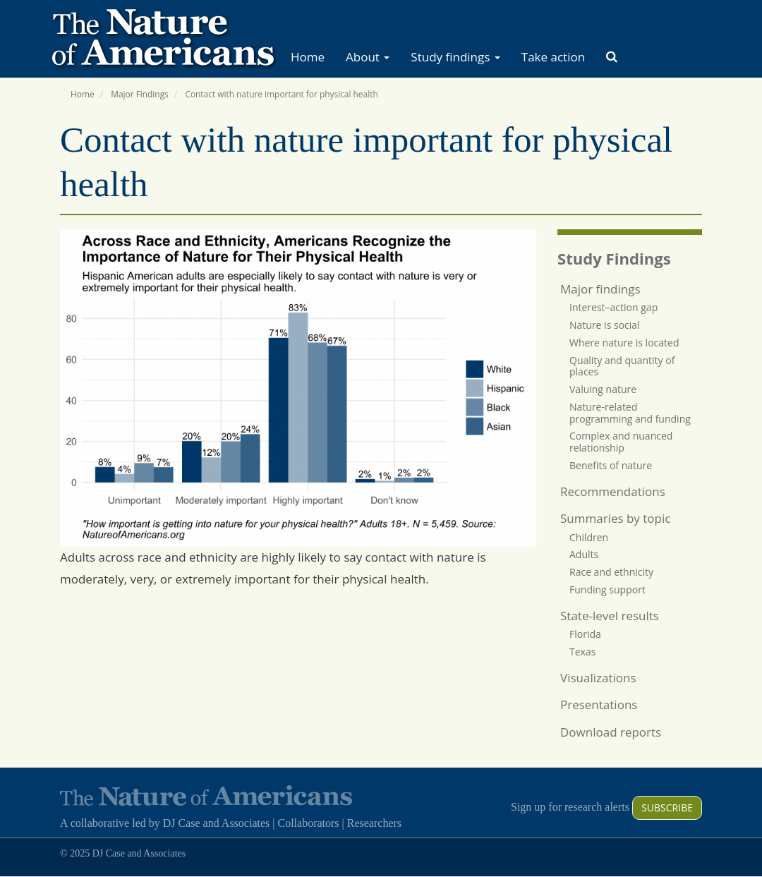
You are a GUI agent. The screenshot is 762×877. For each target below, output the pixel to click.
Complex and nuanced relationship (620, 441)
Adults (583, 554)
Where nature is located (624, 342)
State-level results (609, 615)
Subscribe (667, 807)
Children (588, 537)
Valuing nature (602, 389)
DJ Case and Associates (216, 823)
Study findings (455, 57)
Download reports (610, 732)
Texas (582, 651)
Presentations (598, 704)
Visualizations (598, 678)
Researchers (374, 823)
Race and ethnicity (611, 572)
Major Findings (140, 93)
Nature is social (604, 325)
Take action (553, 57)
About (367, 57)
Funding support (607, 589)
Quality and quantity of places (622, 366)
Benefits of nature (610, 465)
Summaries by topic (615, 518)
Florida (585, 634)
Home (308, 57)
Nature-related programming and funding (630, 412)
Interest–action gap (613, 307)
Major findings (600, 289)
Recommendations (612, 491)
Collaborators (308, 823)
